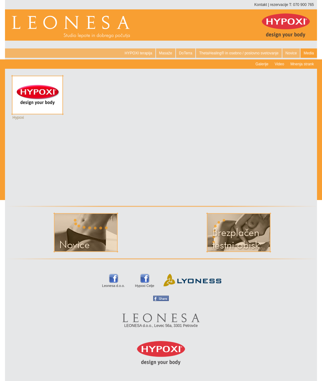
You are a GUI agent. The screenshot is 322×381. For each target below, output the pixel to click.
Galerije (262, 64)
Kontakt (260, 5)
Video (279, 64)
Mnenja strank (302, 64)
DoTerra (186, 53)
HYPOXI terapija (138, 53)
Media (309, 53)
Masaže (165, 53)
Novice (291, 53)
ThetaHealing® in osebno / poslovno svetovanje (238, 53)
